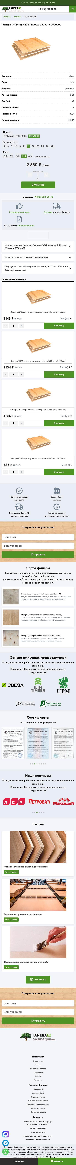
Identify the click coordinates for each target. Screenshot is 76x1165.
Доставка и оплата (38, 1069)
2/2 (5, 156)
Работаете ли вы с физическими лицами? (26, 257)
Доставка (48, 212)
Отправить (38, 554)
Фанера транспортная (38, 1101)
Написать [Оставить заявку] (19, 1161)
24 (33, 146)
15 (20, 146)
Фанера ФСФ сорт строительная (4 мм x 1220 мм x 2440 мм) (38, 458)
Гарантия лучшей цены (19, 212)
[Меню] (72, 9)
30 (42, 146)
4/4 (30, 156)
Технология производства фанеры (23, 914)
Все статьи (38, 979)
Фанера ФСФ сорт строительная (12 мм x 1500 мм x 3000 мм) (38, 410)
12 (16, 146)
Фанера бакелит (38, 1097)
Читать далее (11, 872)
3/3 (18, 156)
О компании (38, 1061)
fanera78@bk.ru (38, 1132)
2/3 (11, 156)
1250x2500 (34, 136)
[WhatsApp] (5, 1152)
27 (38, 146)
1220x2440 (9, 136)
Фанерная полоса (38, 1112)
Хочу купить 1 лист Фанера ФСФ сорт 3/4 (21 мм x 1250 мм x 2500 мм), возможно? (36, 268)
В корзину (38, 185)
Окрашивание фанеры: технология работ (27, 962)
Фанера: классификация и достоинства (26, 867)
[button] (30, 763)
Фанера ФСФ (38, 1093)
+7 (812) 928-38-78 (47, 9)
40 (52, 146)
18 (24, 146)
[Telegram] (5, 1134)
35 (47, 146)
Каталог (38, 1065)
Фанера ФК (38, 1089)
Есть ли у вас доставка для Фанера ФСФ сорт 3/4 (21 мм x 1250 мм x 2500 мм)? (35, 247)
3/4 (24, 156)
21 (28, 146)
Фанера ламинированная (38, 1104)
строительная (42, 156)
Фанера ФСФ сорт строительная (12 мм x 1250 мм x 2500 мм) (38, 312)
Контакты (38, 1080)
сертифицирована (26, 225)
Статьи (38, 1076)
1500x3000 (21, 136)
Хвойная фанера (38, 1108)
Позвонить (57, 1161)
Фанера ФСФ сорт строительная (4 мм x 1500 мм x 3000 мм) (38, 361)
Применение (38, 1072)
